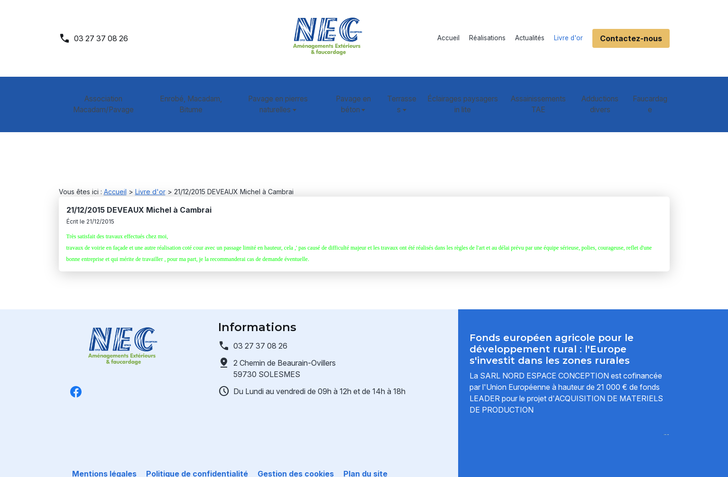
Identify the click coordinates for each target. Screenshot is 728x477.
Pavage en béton (348, 93)
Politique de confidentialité (197, 458)
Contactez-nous (631, 38)
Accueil (448, 38)
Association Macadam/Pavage (101, 93)
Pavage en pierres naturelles (271, 93)
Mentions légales (104, 458)
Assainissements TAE (540, 93)
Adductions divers (602, 93)
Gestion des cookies (296, 458)
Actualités (529, 38)
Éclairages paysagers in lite (464, 93)
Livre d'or (568, 38)
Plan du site (365, 458)
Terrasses (399, 93)
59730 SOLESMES (285, 330)
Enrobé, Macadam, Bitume (188, 93)
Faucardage (652, 93)
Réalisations (487, 38)
